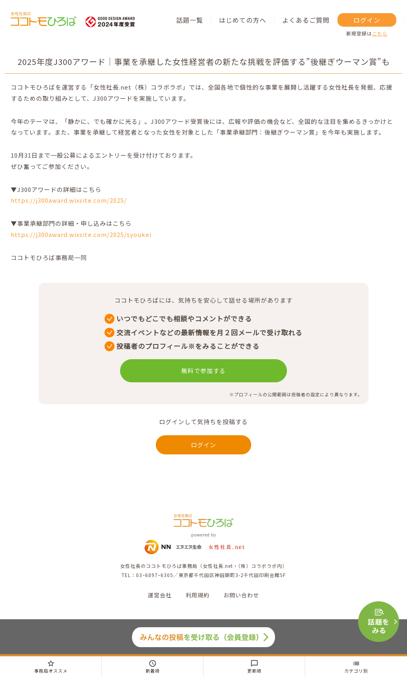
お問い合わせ (241, 595)
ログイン (366, 20)
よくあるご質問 (305, 20)
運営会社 (160, 595)
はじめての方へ (242, 20)
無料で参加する (203, 370)
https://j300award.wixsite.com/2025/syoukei (81, 234)
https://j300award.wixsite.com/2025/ (69, 200)
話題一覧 (189, 20)
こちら (380, 33)
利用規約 (197, 595)
